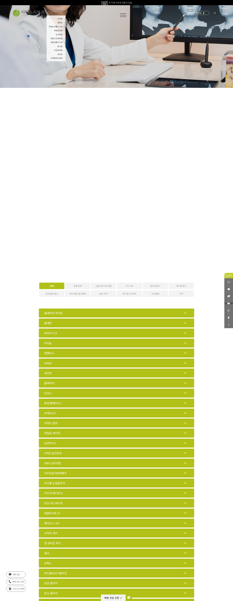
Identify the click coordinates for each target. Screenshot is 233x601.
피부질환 (155, 293)
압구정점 (59, 34)
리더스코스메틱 (16, 587)
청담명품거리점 (56, 42)
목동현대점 (58, 30)
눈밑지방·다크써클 (104, 285)
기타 (181, 293)
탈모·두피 (103, 293)
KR (215, 13)
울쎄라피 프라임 (195, 12)
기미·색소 (129, 285)
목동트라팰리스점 (55, 26)
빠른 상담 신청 (113, 597)
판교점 (59, 46)
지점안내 (55, 13)
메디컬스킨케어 (129, 293)
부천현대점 (58, 50)
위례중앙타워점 (56, 58)
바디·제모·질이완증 (77, 293)
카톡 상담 (14, 573)
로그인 (223, 13)
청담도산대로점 (56, 38)
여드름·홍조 (181, 285)
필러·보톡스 (155, 285)
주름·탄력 (78, 285)
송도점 (59, 54)
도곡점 (59, 18)
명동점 (59, 22)
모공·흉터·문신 (51, 293)
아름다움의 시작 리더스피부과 (29, 13)
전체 (52, 285)
